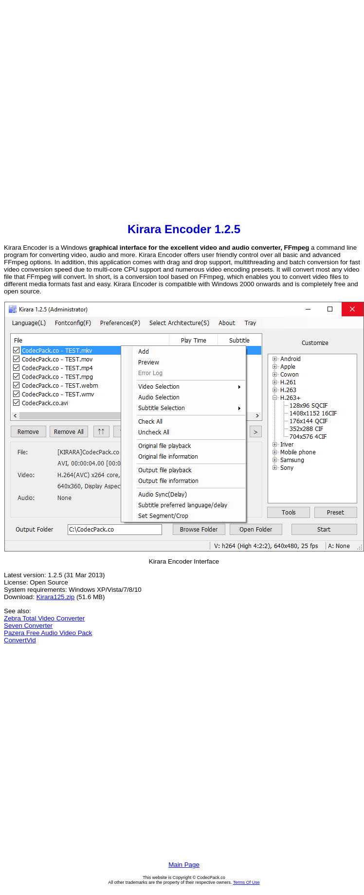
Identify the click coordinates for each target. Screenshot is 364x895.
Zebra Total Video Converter (44, 618)
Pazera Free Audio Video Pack (48, 633)
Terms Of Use (246, 882)
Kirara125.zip (55, 597)
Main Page (184, 864)
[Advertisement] (102, 112)
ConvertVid (20, 640)
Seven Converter (28, 625)
